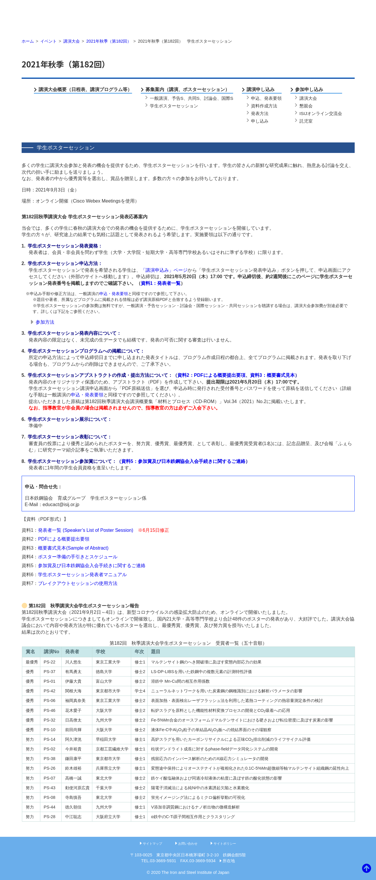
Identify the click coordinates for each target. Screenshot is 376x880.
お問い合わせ (187, 843)
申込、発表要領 (266, 98)
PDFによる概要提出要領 (63, 538)
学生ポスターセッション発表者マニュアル (82, 574)
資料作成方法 (264, 105)
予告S (177, 98)
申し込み (259, 121)
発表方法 (259, 113)
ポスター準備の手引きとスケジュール (77, 556)
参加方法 (45, 322)
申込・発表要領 (113, 293)
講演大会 (308, 98)
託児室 (306, 121)
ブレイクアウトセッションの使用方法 (77, 583)
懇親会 (306, 105)
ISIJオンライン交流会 (320, 113)
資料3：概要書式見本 (272, 375)
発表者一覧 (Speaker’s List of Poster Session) (85, 530)
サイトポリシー (225, 843)
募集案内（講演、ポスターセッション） (187, 89)
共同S (194, 98)
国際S (227, 98)
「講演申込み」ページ (164, 270)
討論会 (210, 98)
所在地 (229, 860)
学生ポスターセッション (174, 105)
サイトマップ (152, 843)
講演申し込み (261, 89)
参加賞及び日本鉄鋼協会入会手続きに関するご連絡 (91, 565)
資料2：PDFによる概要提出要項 (211, 375)
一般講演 (158, 98)
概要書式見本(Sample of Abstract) (73, 548)
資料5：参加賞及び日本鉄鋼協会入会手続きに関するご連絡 (183, 461)
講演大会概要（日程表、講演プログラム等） (85, 89)
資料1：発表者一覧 (161, 283)
